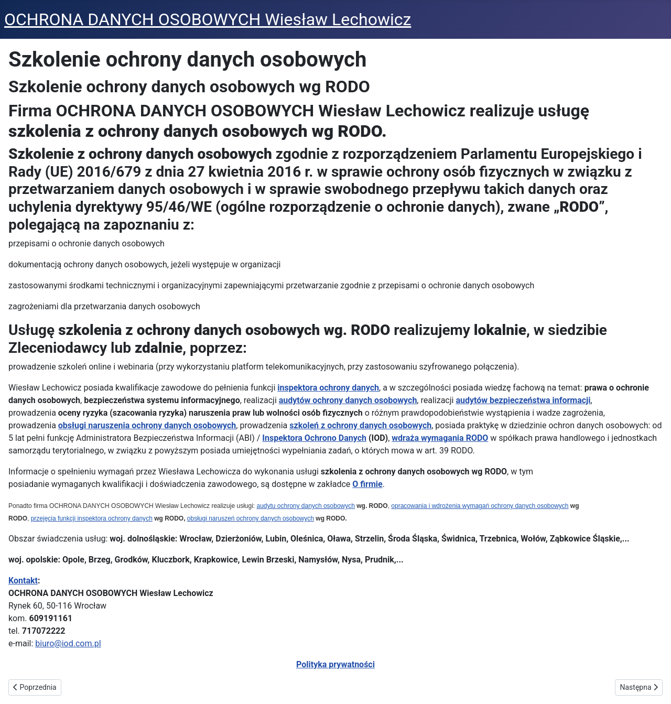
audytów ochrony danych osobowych (348, 400)
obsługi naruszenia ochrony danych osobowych (147, 425)
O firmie (367, 484)
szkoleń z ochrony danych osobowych (360, 425)
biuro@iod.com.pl (68, 643)
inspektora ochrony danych (328, 388)
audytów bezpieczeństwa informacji (523, 400)
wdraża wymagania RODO (440, 438)
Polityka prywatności (335, 664)
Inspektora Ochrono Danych (314, 438)
